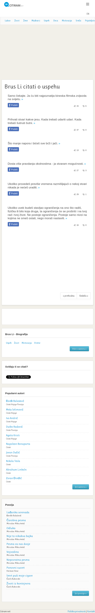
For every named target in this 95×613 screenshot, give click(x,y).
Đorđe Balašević (14, 515)
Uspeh (46, 20)
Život (16, 20)
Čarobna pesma (16, 520)
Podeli (14, 105)
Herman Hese (12, 571)
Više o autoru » (79, 348)
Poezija (20, 404)
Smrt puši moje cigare (20, 575)
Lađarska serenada (18, 512)
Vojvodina (13, 551)
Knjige (14, 404)
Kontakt (91, 611)
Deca (55, 20)
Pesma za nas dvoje (18, 544)
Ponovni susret (16, 567)
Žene (25, 20)
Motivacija (67, 20)
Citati (8, 404)
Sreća (78, 20)
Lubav (8, 20)
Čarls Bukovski (13, 579)
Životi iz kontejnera (18, 583)
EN (87, 13)
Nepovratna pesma (18, 559)
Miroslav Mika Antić (16, 523)
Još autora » (80, 486)
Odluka (11, 528)
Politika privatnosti (77, 611)
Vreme (37, 342)
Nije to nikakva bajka (20, 536)
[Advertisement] (47, 51)
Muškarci (35, 20)
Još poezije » (80, 593)
